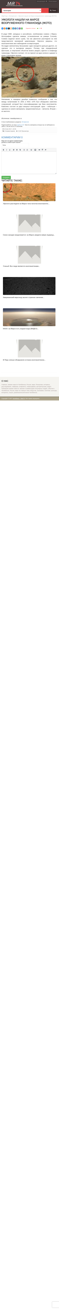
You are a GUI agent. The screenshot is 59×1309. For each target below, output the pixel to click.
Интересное (13, 16)
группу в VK (20, 125)
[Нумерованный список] (27, 150)
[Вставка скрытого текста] (45, 150)
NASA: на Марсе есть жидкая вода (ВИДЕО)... (21, 329)
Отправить (6, 177)
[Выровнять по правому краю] (20, 150)
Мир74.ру (4, 16)
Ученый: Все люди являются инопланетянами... (21, 266)
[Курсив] (6, 150)
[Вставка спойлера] (42, 150)
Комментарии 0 (12, 137)
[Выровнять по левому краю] (13, 150)
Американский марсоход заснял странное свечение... (23, 297)
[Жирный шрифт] (3, 150)
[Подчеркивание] (9, 150)
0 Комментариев (9, 131)
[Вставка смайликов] (31, 150)
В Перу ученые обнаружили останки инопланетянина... (24, 360)
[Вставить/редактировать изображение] (35, 150)
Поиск (53, 10)
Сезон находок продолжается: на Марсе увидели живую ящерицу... (29, 235)
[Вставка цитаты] (39, 150)
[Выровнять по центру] (17, 150)
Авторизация (42, 1)
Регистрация (53, 1)
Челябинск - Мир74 (19, 398)
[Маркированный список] (24, 150)
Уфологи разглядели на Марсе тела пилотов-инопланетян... (26, 204)
